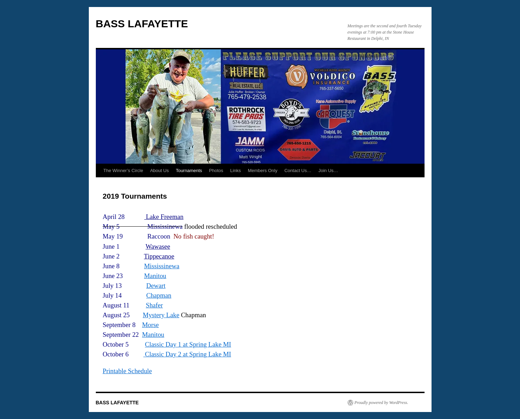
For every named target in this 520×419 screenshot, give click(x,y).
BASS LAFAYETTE (142, 23)
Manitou (155, 275)
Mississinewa (161, 266)
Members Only (263, 170)
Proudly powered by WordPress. (381, 402)
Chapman (158, 295)
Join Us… (328, 170)
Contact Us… (297, 170)
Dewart (155, 285)
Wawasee (157, 246)
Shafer (154, 305)
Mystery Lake (161, 315)
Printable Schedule (127, 371)
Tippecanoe (159, 256)
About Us (159, 170)
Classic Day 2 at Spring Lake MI (187, 354)
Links (235, 170)
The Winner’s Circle (123, 170)
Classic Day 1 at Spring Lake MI (188, 344)
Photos (216, 170)
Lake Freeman (163, 216)
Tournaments (189, 170)
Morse (150, 324)
